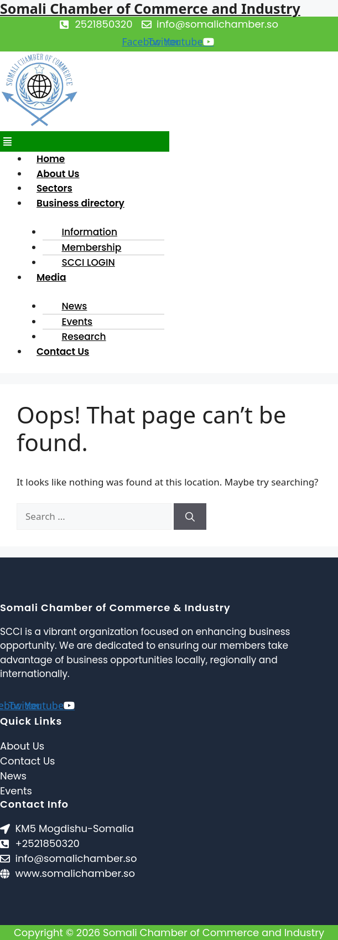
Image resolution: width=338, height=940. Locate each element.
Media (51, 277)
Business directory (80, 203)
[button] (84, 141)
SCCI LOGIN (88, 262)
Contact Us (63, 351)
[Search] (190, 516)
